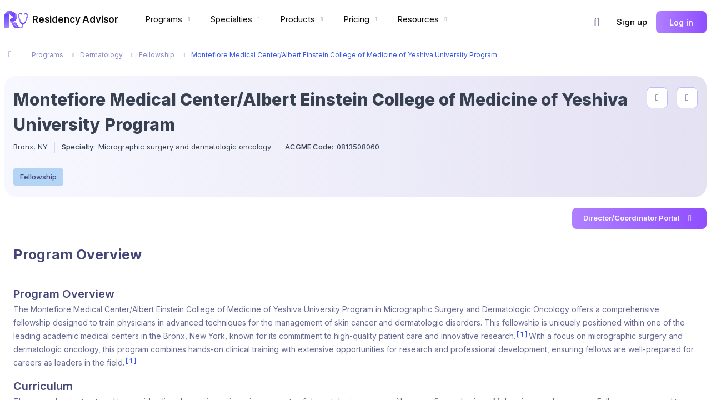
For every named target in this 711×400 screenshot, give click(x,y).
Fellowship (38, 176)
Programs (169, 19)
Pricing (361, 19)
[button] (596, 22)
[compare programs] (687, 97)
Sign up (632, 22)
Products (303, 19)
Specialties (237, 19)
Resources (423, 19)
